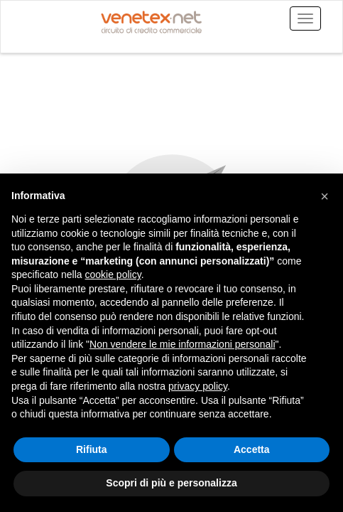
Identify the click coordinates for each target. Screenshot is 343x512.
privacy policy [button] (197, 386)
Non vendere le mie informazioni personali (182, 344)
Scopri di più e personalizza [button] (171, 483)
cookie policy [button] (113, 274)
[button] (324, 196)
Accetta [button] (252, 449)
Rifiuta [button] (91, 449)
